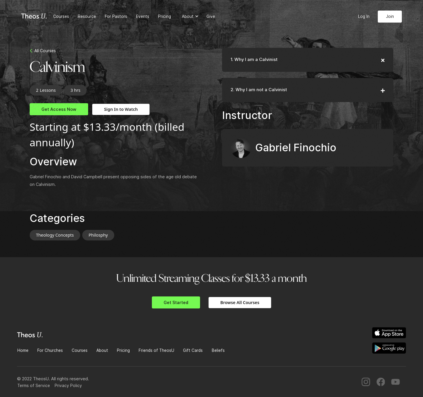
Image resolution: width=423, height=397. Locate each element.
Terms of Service (33, 385)
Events (142, 16)
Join (390, 16)
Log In (364, 16)
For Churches (50, 350)
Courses (61, 16)
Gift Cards (193, 350)
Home (22, 350)
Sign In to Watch (121, 109)
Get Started (176, 302)
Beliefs (218, 350)
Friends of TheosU (156, 350)
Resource (87, 16)
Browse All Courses (239, 302)
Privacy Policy (68, 385)
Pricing (164, 16)
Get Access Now (58, 109)
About (102, 350)
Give (211, 16)
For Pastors (116, 16)
